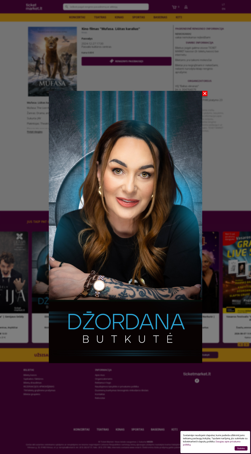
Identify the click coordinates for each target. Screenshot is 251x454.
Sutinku (241, 448)
